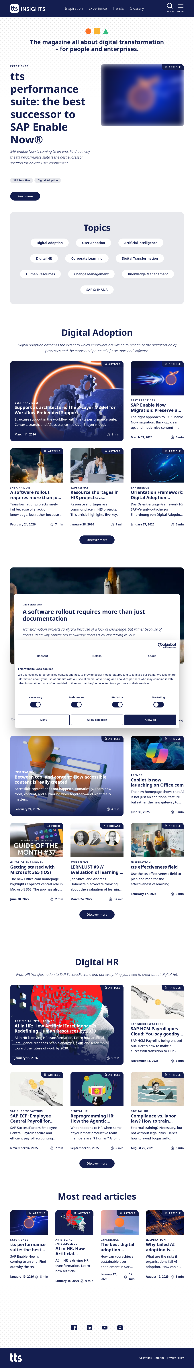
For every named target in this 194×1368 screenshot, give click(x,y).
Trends (118, 8)
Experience (98, 8)
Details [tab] (97, 655)
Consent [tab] (42, 655)
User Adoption (93, 243)
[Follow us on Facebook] (74, 1327)
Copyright (145, 1357)
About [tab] (152, 655)
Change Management (91, 274)
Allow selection (97, 719)
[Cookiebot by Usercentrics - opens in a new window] (160, 645)
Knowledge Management (148, 274)
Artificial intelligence (140, 243)
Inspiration (74, 8)
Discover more (97, 540)
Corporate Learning (86, 258)
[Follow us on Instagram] (120, 1327)
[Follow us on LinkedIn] (89, 1327)
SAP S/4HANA (21, 180)
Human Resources (40, 274)
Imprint (159, 1357)
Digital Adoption (48, 180)
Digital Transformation (140, 258)
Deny (43, 719)
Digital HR (44, 258)
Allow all (150, 719)
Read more (25, 196)
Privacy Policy (175, 1357)
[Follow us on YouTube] (104, 1327)
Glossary (137, 8)
